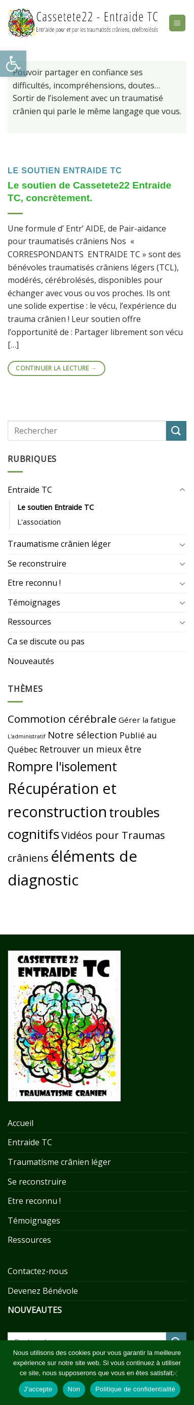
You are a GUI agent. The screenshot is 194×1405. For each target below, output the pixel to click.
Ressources (29, 621)
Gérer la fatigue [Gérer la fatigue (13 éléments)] (147, 720)
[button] (13, 64)
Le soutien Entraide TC (65, 170)
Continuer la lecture (56, 368)
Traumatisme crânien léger (59, 543)
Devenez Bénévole (43, 1290)
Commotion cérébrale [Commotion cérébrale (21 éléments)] (62, 719)
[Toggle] (182, 490)
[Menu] (177, 23)
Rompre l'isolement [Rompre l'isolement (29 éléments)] (62, 766)
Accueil (20, 1123)
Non (74, 1389)
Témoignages (34, 602)
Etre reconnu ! (34, 582)
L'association (39, 522)
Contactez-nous (38, 1271)
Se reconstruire (37, 563)
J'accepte (38, 1389)
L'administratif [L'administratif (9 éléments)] (27, 736)
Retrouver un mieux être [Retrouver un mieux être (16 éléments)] (90, 749)
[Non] (174, 1376)
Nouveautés (31, 661)
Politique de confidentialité (135, 1389)
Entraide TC (30, 489)
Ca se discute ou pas (46, 641)
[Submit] (176, 431)
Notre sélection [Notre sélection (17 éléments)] (83, 734)
